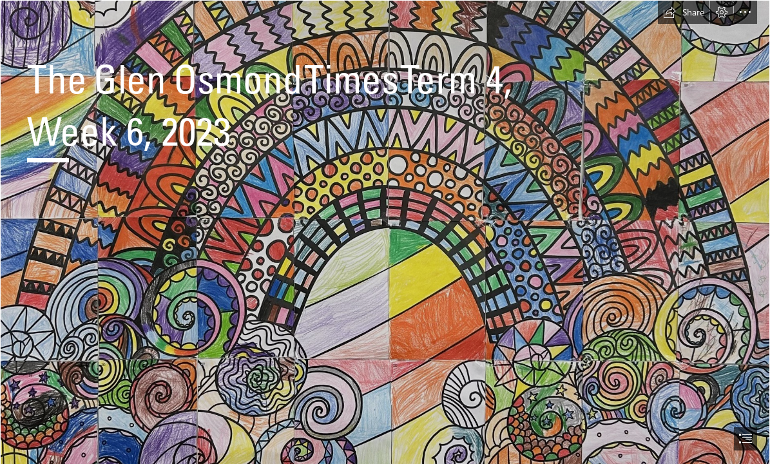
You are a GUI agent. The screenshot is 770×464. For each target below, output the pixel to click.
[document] (385, 232)
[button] (683, 12)
